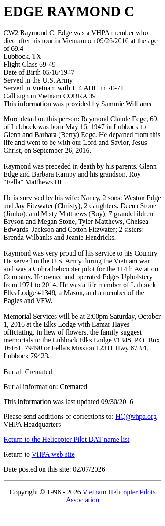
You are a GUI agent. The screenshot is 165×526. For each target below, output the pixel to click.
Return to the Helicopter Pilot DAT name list (66, 439)
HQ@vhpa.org (136, 416)
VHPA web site (53, 454)
